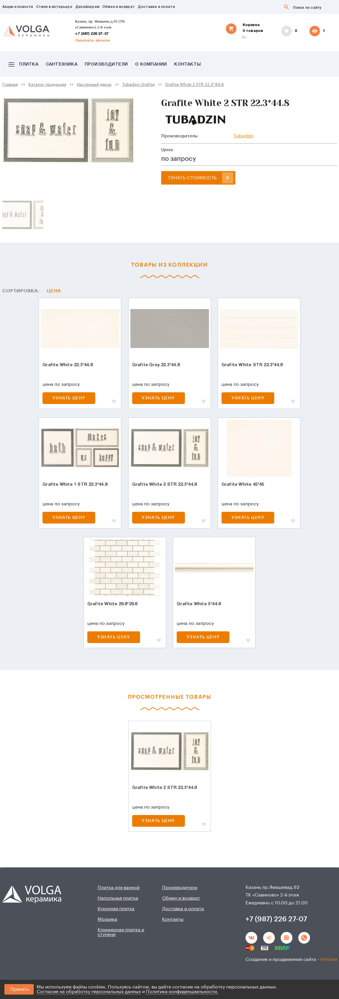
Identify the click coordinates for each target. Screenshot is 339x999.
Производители (106, 64)
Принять (19, 989)
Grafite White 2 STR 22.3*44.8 (194, 85)
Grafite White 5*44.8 (199, 604)
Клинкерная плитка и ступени (121, 932)
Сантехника (61, 64)
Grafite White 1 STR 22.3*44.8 (74, 485)
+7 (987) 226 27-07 (92, 34)
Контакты (187, 64)
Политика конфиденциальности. (182, 991)
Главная (10, 85)
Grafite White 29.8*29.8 (112, 604)
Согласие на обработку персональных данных (89, 991)
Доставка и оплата (156, 6)
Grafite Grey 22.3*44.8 (156, 365)
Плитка (23, 64)
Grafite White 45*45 (243, 485)
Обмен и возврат (118, 6)
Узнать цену (68, 398)
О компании (151, 64)
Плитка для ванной (118, 887)
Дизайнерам (87, 6)
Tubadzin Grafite (138, 85)
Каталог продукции (47, 85)
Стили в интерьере (54, 6)
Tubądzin (244, 136)
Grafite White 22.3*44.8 (67, 365)
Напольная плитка (118, 898)
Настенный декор (94, 85)
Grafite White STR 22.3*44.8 (252, 365)
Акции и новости (17, 6)
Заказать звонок (92, 40)
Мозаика (107, 919)
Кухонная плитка (116, 908)
